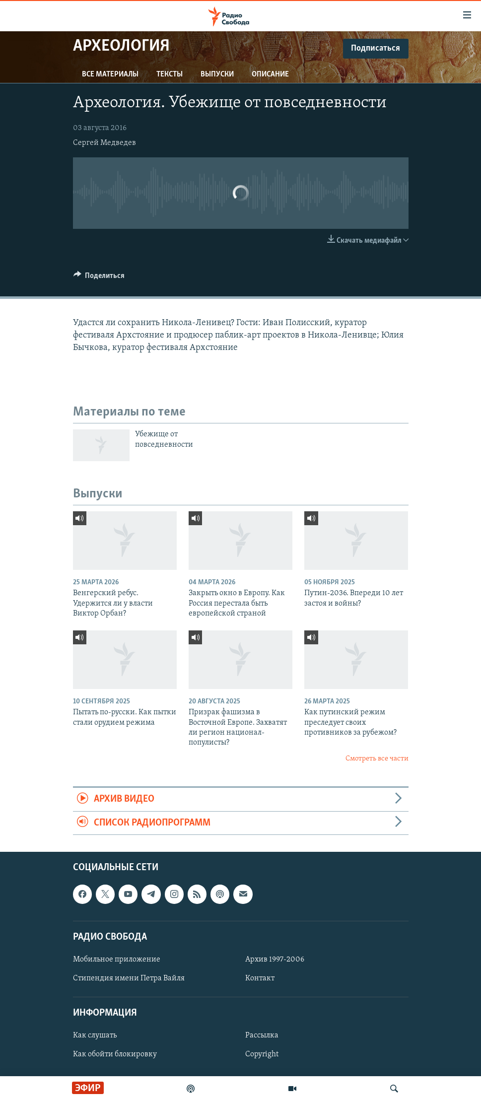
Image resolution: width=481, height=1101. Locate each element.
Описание (270, 74)
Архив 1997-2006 (274, 959)
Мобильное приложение (116, 959)
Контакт (260, 978)
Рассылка (261, 1035)
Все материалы (110, 74)
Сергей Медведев (104, 143)
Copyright (261, 1054)
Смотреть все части (377, 758)
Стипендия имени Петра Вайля (129, 978)
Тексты (169, 74)
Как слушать (95, 1035)
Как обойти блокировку (115, 1054)
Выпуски (217, 74)
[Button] (99, 278)
